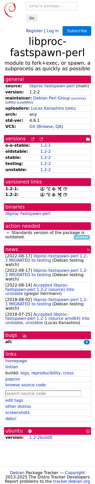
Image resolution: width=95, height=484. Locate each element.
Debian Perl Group (51, 98)
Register (34, 30)
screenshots (17, 412)
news (11, 249)
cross (68, 373)
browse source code (25, 384)
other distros (18, 406)
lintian (11, 366)
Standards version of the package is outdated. (47, 235)
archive (79, 98)
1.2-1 (45, 145)
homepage (16, 360)
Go (31, 18)
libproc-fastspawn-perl (51, 86)
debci (10, 418)
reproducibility (46, 373)
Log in (53, 30)
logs (25, 373)
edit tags (14, 400)
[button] (8, 232)
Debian (17, 472)
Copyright (75, 472)
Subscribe (77, 30)
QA (58, 126)
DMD (10, 102)
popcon (12, 379)
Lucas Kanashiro (47, 108)
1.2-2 (45, 151)
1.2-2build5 (40, 437)
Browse (45, 126)
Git (32, 126)
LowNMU (25, 102)
